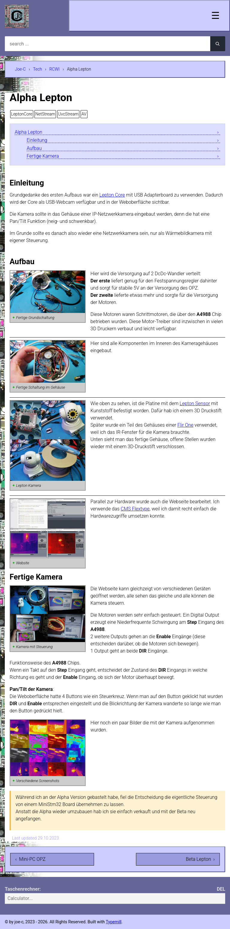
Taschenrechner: (23, 889)
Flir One (185, 425)
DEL (221, 889)
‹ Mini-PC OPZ (30, 859)
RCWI (54, 69)
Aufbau (34, 148)
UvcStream (68, 114)
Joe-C (20, 69)
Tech (37, 69)
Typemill (113, 921)
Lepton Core (112, 195)
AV (84, 114)
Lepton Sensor (195, 403)
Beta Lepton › (200, 859)
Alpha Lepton (28, 132)
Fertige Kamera (43, 156)
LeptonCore (21, 114)
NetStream (45, 114)
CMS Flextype (135, 509)
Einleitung (37, 140)
